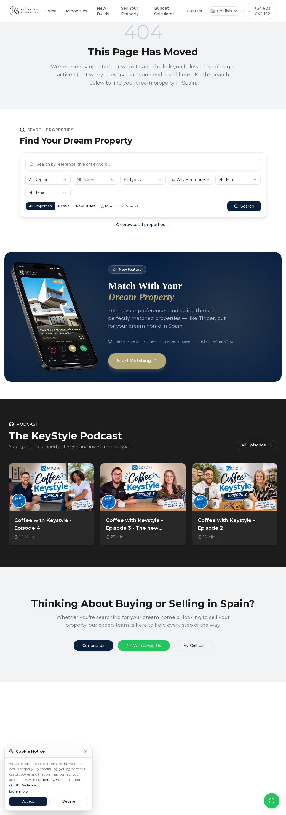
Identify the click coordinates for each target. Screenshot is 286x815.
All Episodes (256, 445)
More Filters (112, 206)
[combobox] (48, 180)
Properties (76, 11)
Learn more (18, 791)
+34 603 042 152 (259, 11)
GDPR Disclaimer (23, 785)
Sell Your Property (130, 11)
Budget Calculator (164, 11)
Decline (68, 801)
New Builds (103, 11)
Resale (64, 206)
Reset (131, 206)
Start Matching (137, 360)
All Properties (40, 206)
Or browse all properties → (143, 224)
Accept (28, 801)
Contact (194, 11)
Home (50, 11)
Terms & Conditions (57, 780)
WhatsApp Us (144, 645)
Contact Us (93, 645)
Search (244, 206)
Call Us (193, 645)
